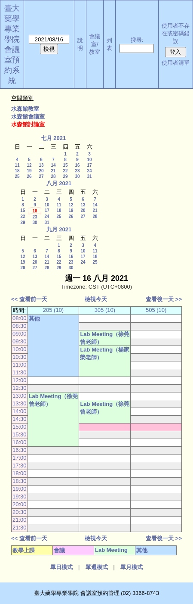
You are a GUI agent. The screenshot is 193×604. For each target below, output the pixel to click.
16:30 (19, 450)
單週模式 (97, 567)
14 (53, 165)
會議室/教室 (94, 44)
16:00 (19, 442)
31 (89, 176)
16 (77, 165)
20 (41, 170)
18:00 (19, 473)
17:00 (19, 458)
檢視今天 (96, 299)
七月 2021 (53, 138)
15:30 (19, 434)
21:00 (19, 520)
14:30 (19, 419)
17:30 (19, 465)
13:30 (19, 403)
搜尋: (137, 40)
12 (29, 165)
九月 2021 (59, 229)
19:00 (19, 489)
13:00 (19, 395)
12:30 (19, 388)
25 (17, 176)
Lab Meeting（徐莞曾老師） (104, 338)
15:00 (19, 426)
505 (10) (156, 310)
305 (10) (105, 310)
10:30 (19, 357)
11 (17, 165)
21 (53, 170)
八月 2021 (59, 183)
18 (17, 170)
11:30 (19, 372)
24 (89, 170)
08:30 (19, 326)
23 (77, 170)
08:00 (19, 318)
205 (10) (53, 310)
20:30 (19, 512)
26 (29, 176)
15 (65, 165)
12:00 (19, 380)
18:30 (19, 481)
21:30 (19, 527)
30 (77, 176)
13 (41, 165)
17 (89, 165)
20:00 (19, 504)
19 (29, 170)
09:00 (19, 333)
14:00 (19, 411)
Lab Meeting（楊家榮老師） (104, 353)
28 (53, 176)
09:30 (19, 341)
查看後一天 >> (164, 299)
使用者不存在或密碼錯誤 (176, 33)
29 (65, 176)
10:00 (19, 349)
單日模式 (61, 567)
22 (65, 170)
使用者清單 (176, 62)
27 (41, 176)
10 (89, 159)
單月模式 (131, 567)
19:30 (19, 496)
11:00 (19, 364)
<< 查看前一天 (29, 299)
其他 (34, 318)
